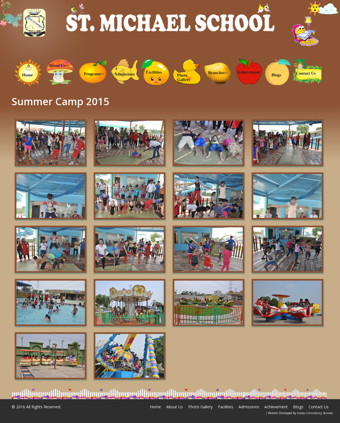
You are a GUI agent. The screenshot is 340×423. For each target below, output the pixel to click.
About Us (58, 65)
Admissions (125, 74)
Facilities (154, 72)
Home (27, 75)
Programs (94, 74)
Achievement (248, 72)
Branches (218, 72)
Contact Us (306, 73)
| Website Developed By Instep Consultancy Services (299, 413)
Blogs (276, 75)
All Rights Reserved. (43, 406)
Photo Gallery (183, 77)
